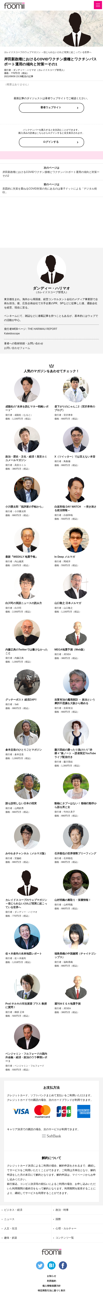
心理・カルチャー (66, 1228)
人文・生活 (10, 1228)
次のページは (51, 172)
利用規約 (51, 1281)
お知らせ (51, 1276)
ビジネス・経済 (13, 1209)
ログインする (51, 141)
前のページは (51, 188)
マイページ (78, 1174)
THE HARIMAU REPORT (42, 329)
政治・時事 (62, 1209)
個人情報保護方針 (51, 1285)
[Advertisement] (51, 222)
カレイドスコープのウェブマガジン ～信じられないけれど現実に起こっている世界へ (47, 52)
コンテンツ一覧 (65, 1237)
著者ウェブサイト (50, 107)
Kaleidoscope (12, 333)
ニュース (9, 1219)
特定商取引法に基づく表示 (51, 1290)
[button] (98, 5)
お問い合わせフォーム (17, 348)
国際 (58, 1219)
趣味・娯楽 (10, 1237)
